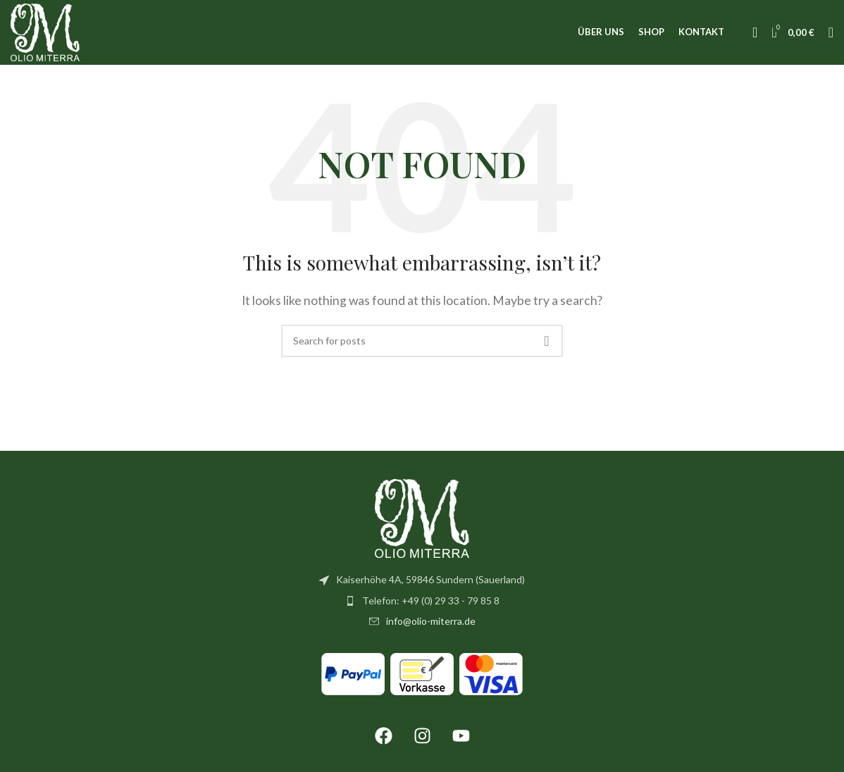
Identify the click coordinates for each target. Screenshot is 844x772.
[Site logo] (50, 35)
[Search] (830, 37)
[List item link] (422, 610)
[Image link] (422, 526)
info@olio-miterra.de (431, 630)
